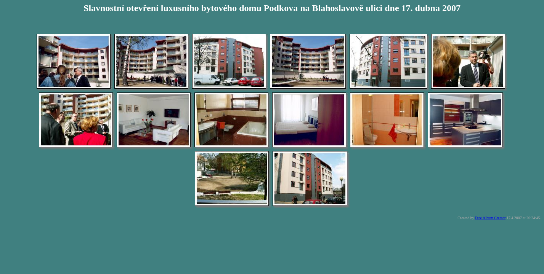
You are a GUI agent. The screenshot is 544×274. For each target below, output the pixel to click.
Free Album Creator (490, 218)
